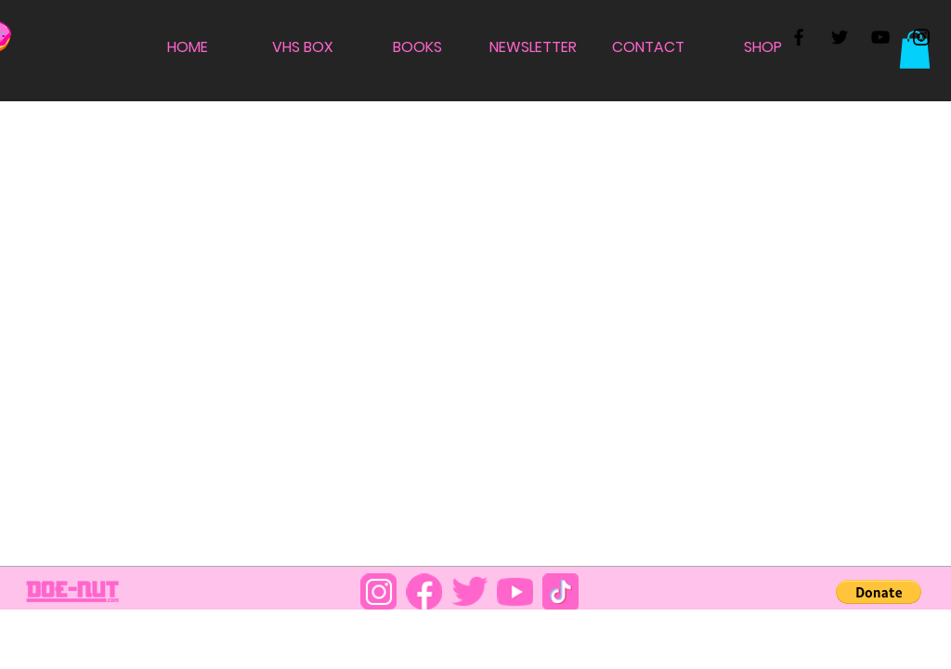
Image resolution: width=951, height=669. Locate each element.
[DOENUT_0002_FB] (424, 591)
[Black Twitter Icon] (839, 37)
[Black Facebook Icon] (799, 37)
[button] (915, 50)
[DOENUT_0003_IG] (378, 591)
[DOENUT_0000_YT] (515, 591)
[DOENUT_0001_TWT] (469, 591)
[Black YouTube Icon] (880, 37)
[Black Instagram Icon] (921, 37)
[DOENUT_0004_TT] (560, 591)
